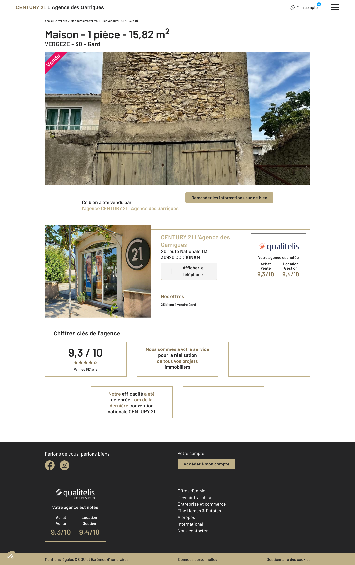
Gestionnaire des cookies (288, 559)
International (190, 524)
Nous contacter (193, 530)
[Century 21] (60, 7)
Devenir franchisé (195, 497)
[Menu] (335, 6)
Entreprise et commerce (202, 504)
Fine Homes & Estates (199, 510)
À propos (186, 517)
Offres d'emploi (192, 490)
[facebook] (50, 465)
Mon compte (304, 7)
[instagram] (64, 465)
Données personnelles (197, 559)
